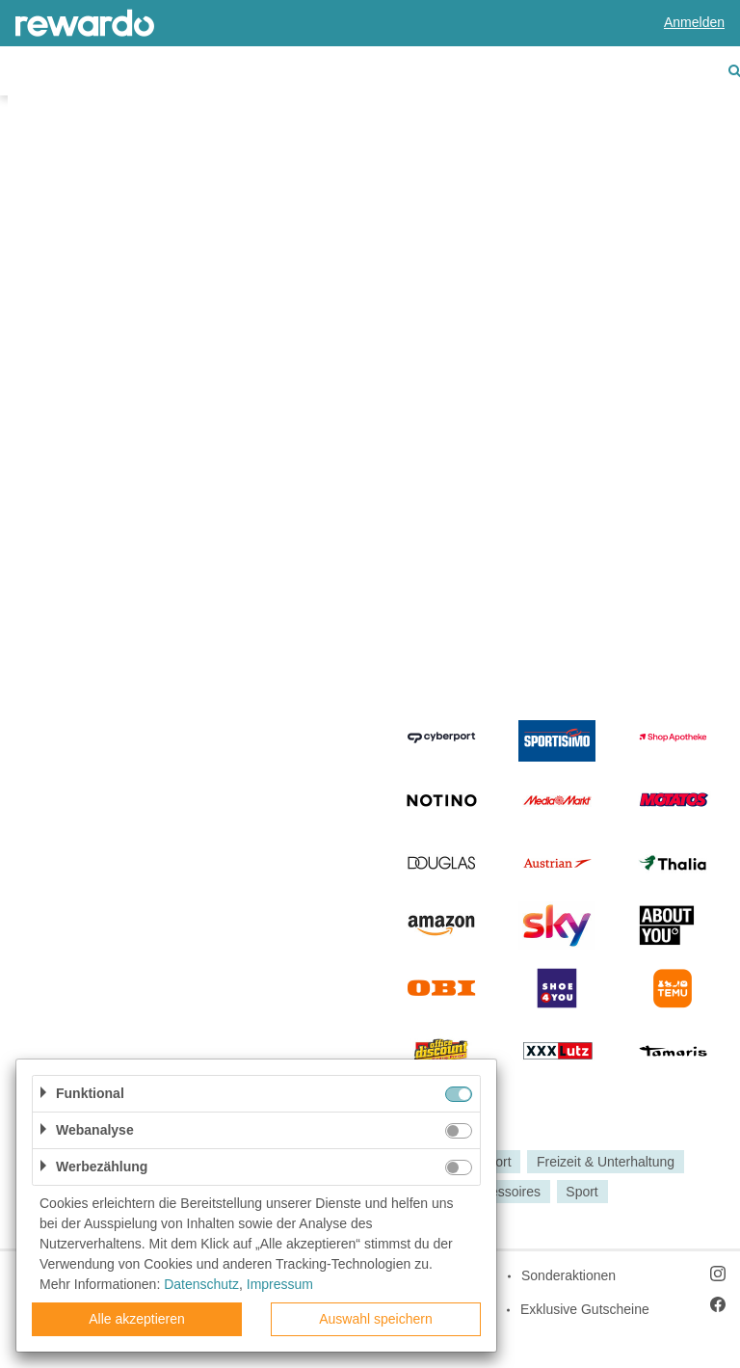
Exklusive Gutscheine (584, 1309)
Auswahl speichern (376, 1319)
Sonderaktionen (568, 1275)
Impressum (280, 1284)
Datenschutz (201, 1284)
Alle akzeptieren (137, 1319)
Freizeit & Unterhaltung (605, 1161)
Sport (581, 1191)
